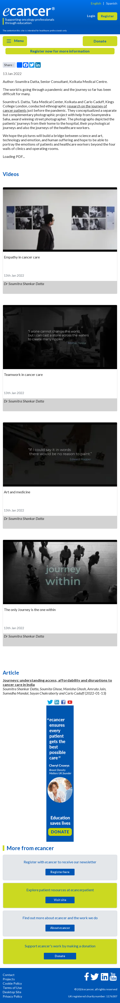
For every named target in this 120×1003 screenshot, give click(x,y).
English (96, 3)
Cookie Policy (12, 983)
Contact (9, 975)
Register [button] (107, 16)
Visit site (60, 900)
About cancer (60, 928)
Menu (15, 41)
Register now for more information (60, 51)
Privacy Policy (12, 996)
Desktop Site (12, 992)
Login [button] (91, 16)
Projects (9, 979)
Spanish (111, 3)
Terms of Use (12, 988)
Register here (60, 872)
